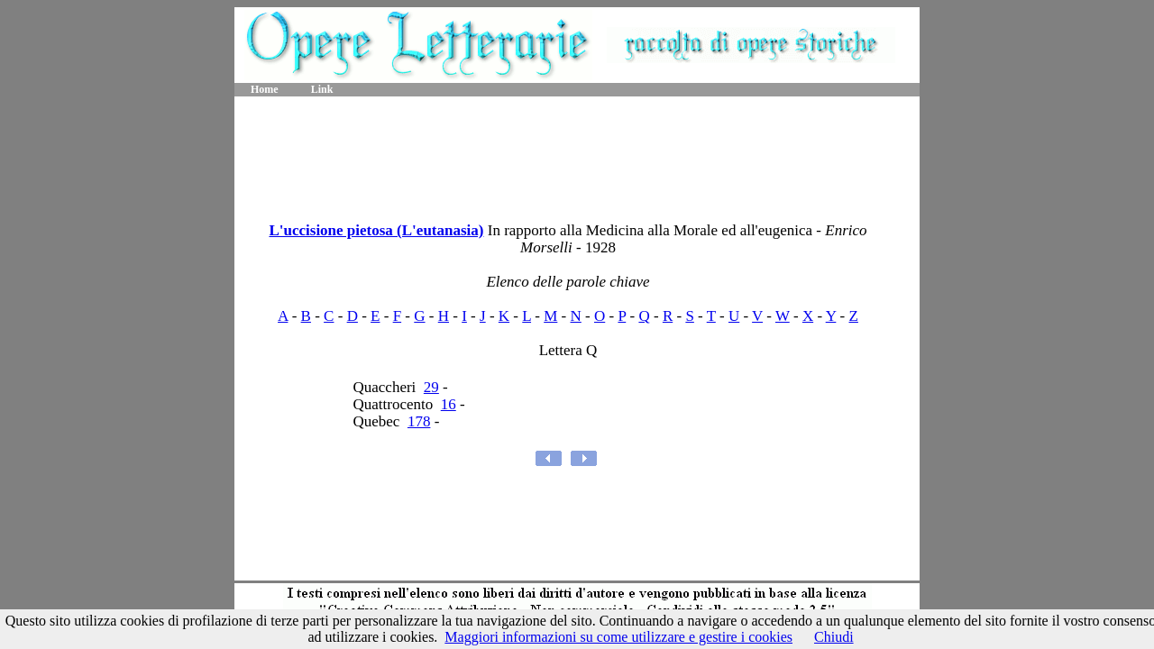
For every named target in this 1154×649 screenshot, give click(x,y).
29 (431, 387)
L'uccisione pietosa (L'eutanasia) (376, 230)
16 (448, 404)
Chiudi (834, 636)
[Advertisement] (577, 153)
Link (322, 89)
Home (265, 89)
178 (419, 421)
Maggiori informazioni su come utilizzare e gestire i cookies (618, 636)
